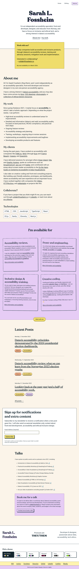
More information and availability (14, 262)
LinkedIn (33, 197)
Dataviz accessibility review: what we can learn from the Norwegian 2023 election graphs (37, 366)
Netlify (50, 567)
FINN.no (18, 154)
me (32, 567)
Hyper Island (43, 160)
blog (22, 94)
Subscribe (9, 437)
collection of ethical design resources (17, 97)
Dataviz (18, 350)
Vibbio (39, 181)
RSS (12, 563)
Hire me (74, 3)
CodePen (58, 563)
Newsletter (27, 563)
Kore (35, 154)
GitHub (43, 563)
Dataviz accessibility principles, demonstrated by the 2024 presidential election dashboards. (36, 343)
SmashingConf (9, 165)
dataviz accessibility (31, 92)
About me (36, 38)
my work (45, 38)
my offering (7, 200)
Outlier (27, 165)
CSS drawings (30, 94)
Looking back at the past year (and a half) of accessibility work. (39, 388)
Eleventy (41, 567)
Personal (29, 394)
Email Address (12, 429)
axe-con (19, 165)
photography (41, 94)
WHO (24, 154)
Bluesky (65, 563)
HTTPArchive (8, 183)
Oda (50, 160)
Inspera (13, 156)
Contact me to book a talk (25, 510)
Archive (18, 563)
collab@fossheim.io (26, 61)
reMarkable (22, 183)
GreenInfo (23, 156)
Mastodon (35, 563)
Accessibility (27, 350)
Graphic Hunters (13, 162)
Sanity (36, 567)
